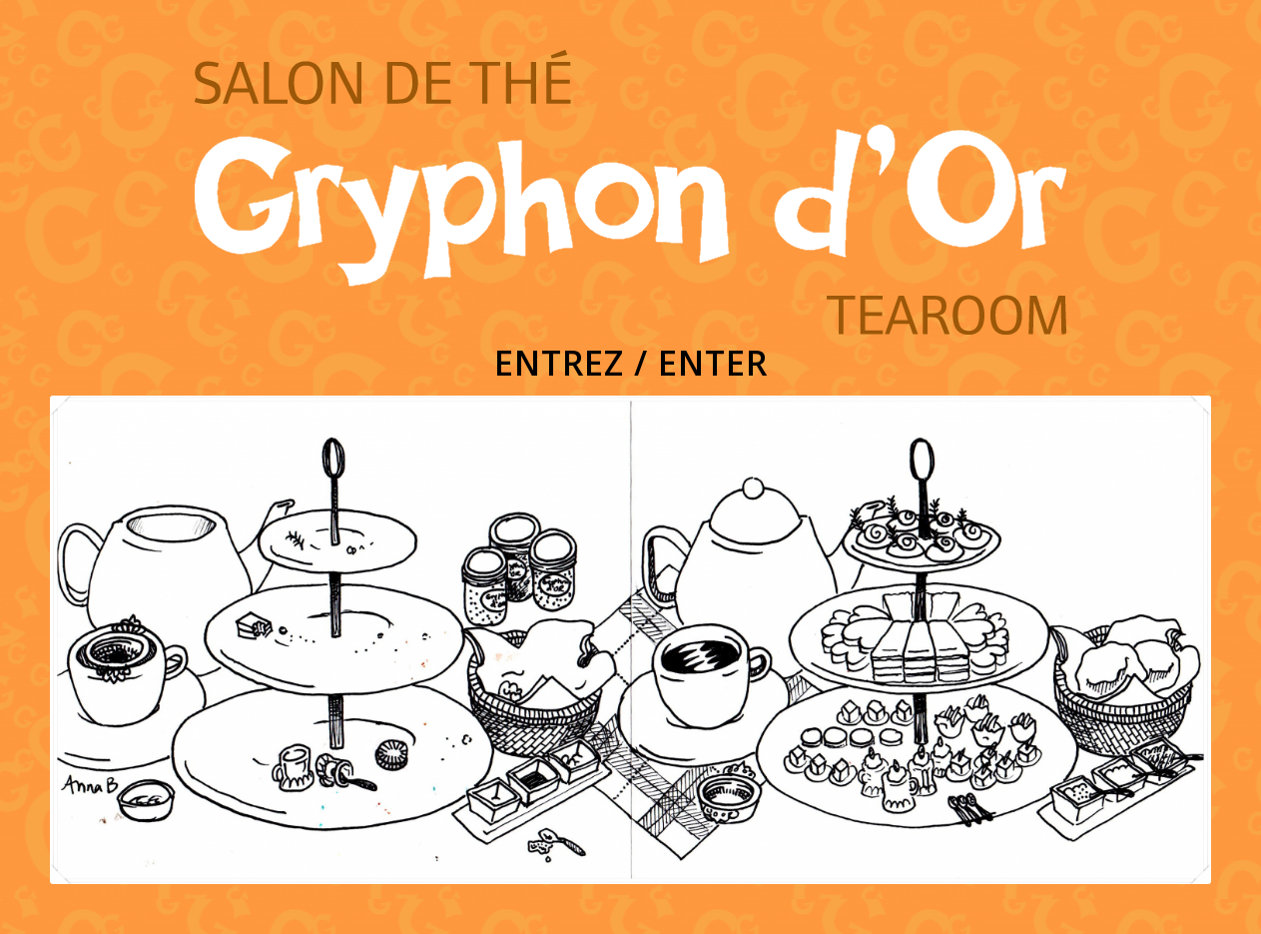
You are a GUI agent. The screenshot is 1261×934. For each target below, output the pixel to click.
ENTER (713, 363)
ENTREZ (559, 363)
